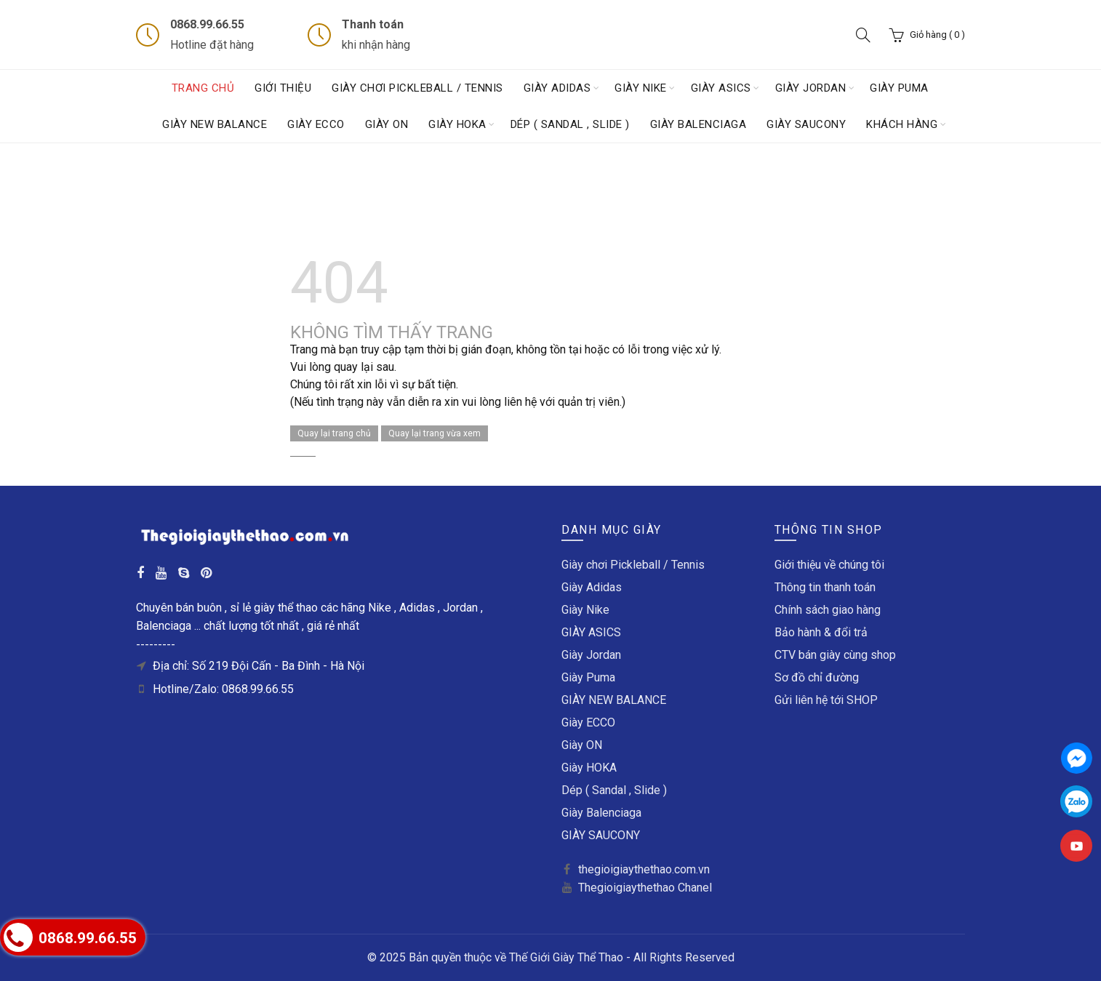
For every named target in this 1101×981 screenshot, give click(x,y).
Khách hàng (901, 124)
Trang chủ (203, 88)
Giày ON (387, 124)
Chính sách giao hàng (827, 610)
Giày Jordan (810, 88)
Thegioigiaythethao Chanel (645, 887)
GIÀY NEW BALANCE (214, 124)
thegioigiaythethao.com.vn (644, 869)
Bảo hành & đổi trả (821, 632)
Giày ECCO (316, 124)
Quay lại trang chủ (334, 433)
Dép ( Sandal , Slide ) (570, 124)
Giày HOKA (457, 124)
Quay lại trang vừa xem (434, 433)
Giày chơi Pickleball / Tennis (417, 88)
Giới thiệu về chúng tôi (829, 565)
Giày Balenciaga (698, 124)
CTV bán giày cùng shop (835, 655)
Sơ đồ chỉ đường (816, 677)
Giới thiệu (283, 88)
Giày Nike (640, 88)
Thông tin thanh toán (825, 587)
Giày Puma (899, 88)
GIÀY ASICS (721, 88)
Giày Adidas (557, 88)
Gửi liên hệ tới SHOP (826, 700)
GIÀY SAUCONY (806, 124)
